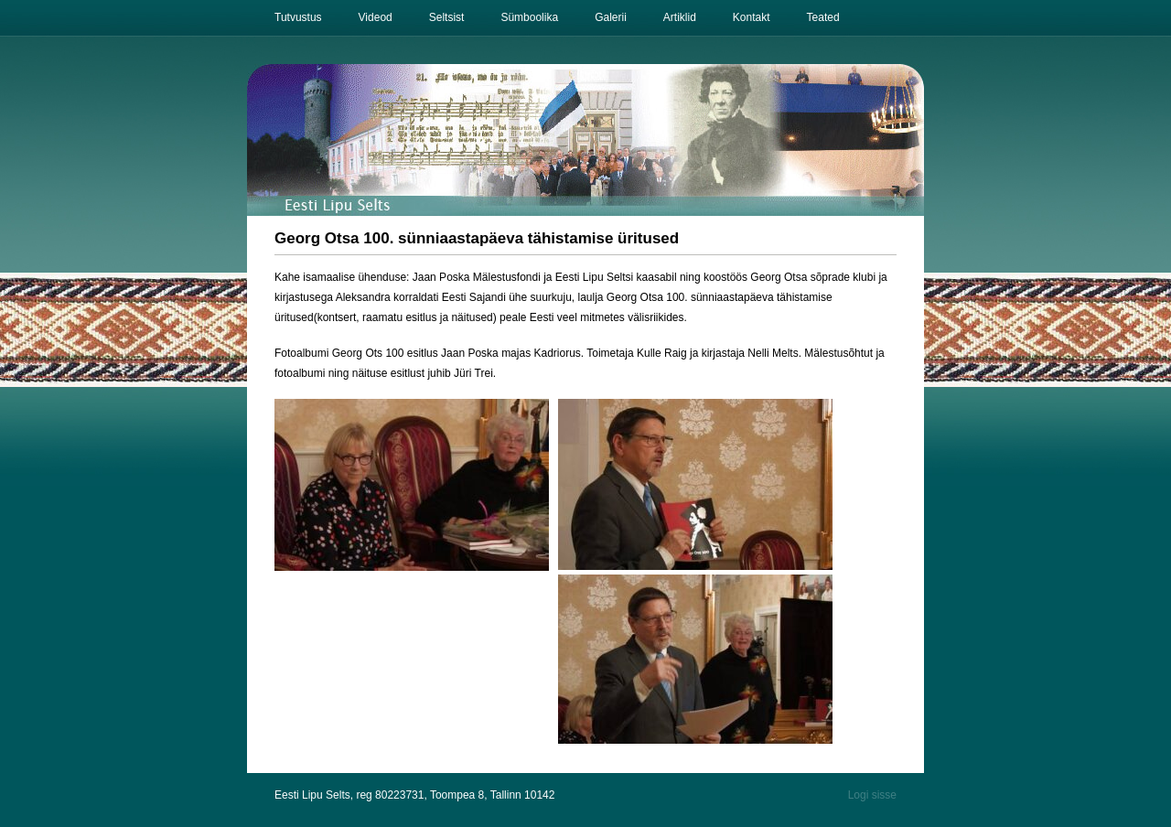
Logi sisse (872, 795)
